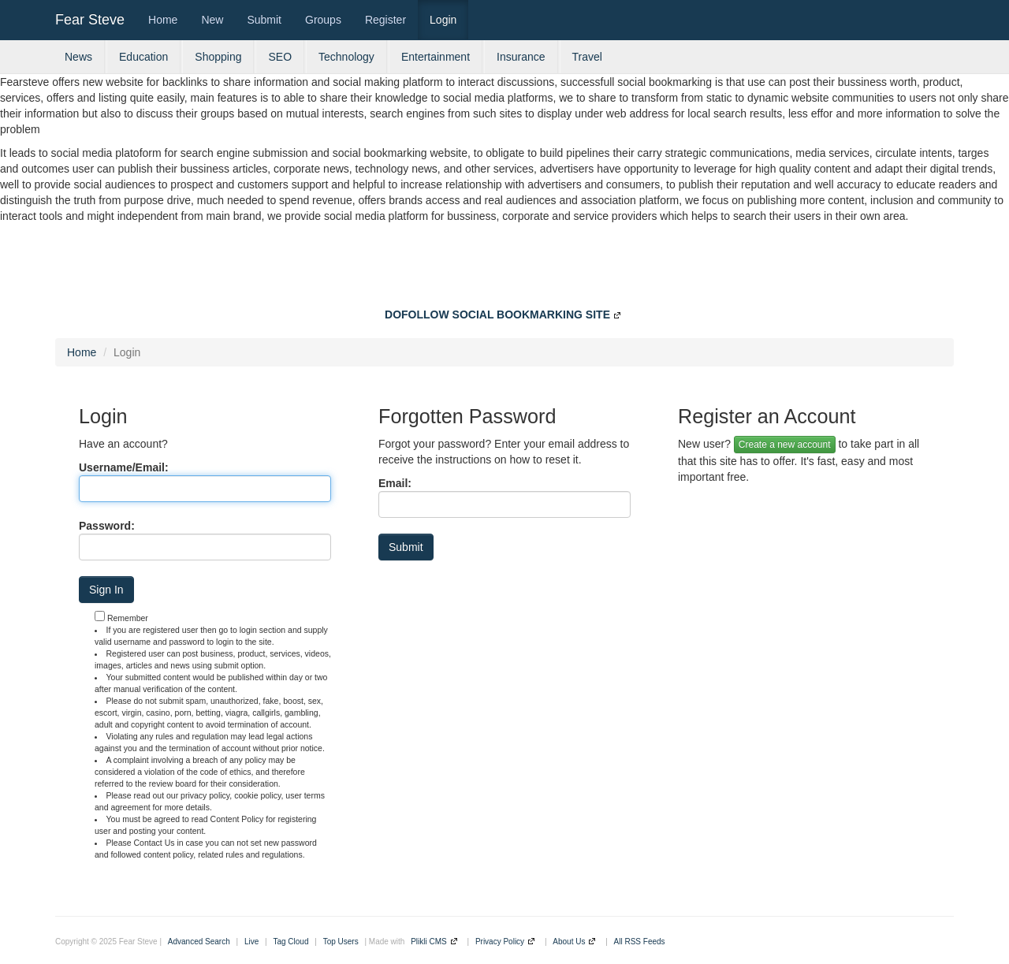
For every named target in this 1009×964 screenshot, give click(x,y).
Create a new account (785, 444)
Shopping (218, 56)
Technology (346, 56)
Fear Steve (90, 20)
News (78, 56)
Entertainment (435, 56)
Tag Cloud (290, 941)
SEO (280, 56)
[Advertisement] (504, 267)
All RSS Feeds (639, 941)
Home (162, 19)
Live (251, 941)
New (212, 19)
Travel (587, 56)
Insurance (521, 56)
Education (143, 56)
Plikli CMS (429, 941)
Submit (264, 19)
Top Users (341, 941)
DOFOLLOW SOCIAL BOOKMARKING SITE (497, 314)
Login (443, 19)
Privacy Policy (499, 941)
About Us (569, 941)
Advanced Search (199, 941)
